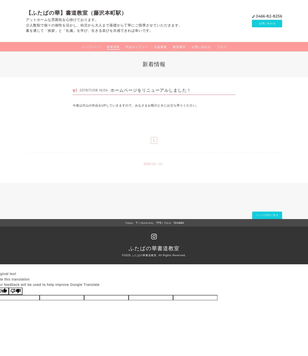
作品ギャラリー (137, 47)
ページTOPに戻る (267, 215)
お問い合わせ (267, 23)
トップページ (91, 47)
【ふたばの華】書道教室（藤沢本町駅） (76, 13)
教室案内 (179, 47)
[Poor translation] (15, 291)
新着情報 (113, 47)
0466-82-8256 (269, 16)
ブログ (222, 47)
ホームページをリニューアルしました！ (150, 90)
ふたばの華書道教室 (154, 248)
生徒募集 (160, 47)
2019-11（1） (154, 164)
